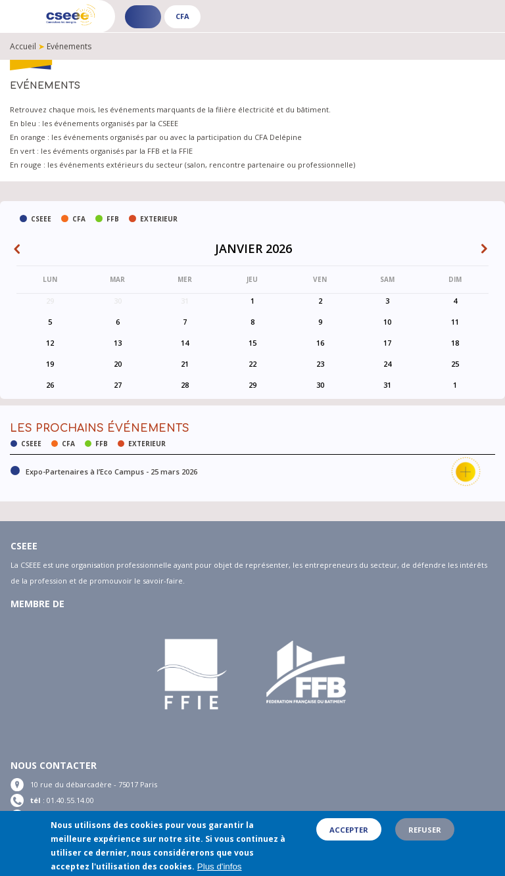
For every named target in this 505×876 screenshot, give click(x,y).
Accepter (348, 834)
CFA (182, 16)
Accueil (23, 46)
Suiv (487, 250)
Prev (20, 250)
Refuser (424, 834)
